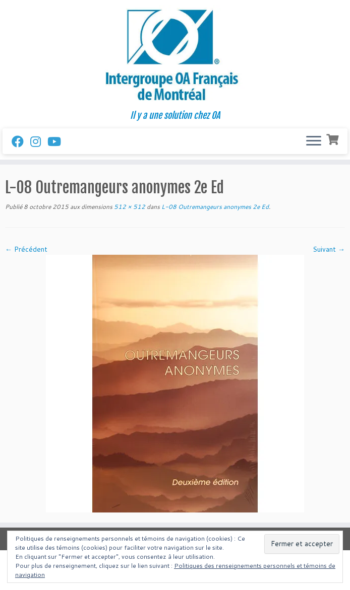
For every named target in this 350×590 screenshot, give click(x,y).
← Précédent (26, 249)
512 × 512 (128, 206)
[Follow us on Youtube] (57, 141)
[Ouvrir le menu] (313, 141)
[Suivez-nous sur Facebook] (21, 141)
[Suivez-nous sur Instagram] (38, 141)
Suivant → (329, 249)
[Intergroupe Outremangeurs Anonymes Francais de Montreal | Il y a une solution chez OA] (175, 55)
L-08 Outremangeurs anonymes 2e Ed (214, 206)
